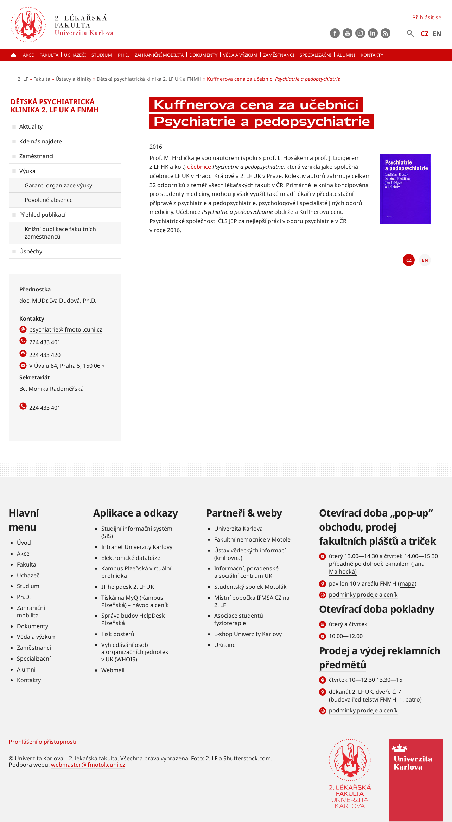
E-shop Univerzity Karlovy (248, 634)
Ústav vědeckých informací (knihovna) (250, 554)
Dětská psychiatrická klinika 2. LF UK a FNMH (149, 78)
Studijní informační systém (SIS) (136, 532)
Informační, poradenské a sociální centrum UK (246, 572)
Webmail (113, 670)
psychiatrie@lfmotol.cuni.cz (65, 329)
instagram (360, 33)
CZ (424, 33)
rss (385, 33)
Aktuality (31, 126)
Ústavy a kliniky (73, 78)
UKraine (225, 645)
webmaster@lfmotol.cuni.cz (88, 764)
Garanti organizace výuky (58, 185)
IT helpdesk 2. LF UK (127, 587)
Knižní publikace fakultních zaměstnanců (60, 232)
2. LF (23, 78)
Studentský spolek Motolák (250, 587)
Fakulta (41, 78)
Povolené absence (49, 200)
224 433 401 (45, 342)
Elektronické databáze (130, 558)
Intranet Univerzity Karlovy (136, 547)
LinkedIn (373, 33)
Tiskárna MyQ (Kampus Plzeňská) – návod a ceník (135, 601)
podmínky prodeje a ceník (363, 594)
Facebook (335, 33)
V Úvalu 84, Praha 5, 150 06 (64, 366)
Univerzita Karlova (238, 528)
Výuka (27, 171)
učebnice (199, 167)
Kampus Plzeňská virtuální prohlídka (136, 572)
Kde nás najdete (40, 141)
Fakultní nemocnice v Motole (252, 539)
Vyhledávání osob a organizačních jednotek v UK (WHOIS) (134, 652)
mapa (407, 583)
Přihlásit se (426, 17)
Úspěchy (30, 251)
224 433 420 (45, 355)
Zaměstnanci (36, 156)
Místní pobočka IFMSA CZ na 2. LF (251, 601)
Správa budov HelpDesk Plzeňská (133, 619)
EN (437, 33)
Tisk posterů (117, 634)
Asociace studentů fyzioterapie (238, 619)
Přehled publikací (42, 214)
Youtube (347, 33)
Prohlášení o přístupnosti (42, 742)
